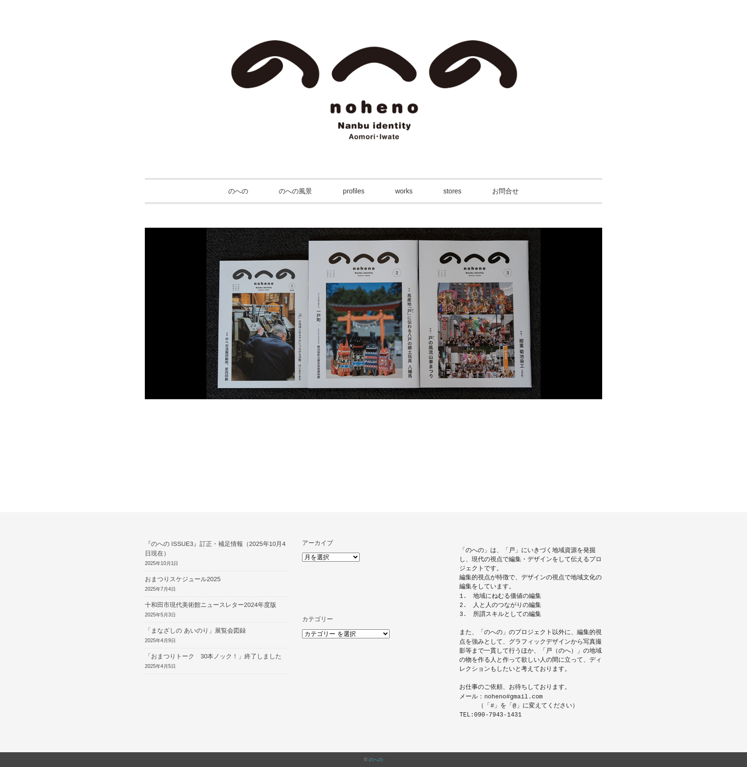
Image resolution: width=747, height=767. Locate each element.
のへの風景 (295, 191)
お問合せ (505, 191)
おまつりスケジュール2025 (183, 579)
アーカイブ (317, 542)
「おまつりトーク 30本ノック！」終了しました (213, 656)
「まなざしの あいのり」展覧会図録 (195, 630)
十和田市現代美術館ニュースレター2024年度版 (210, 604)
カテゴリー (317, 619)
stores (452, 191)
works (404, 191)
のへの (238, 191)
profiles (353, 191)
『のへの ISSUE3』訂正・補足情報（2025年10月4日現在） (215, 548)
